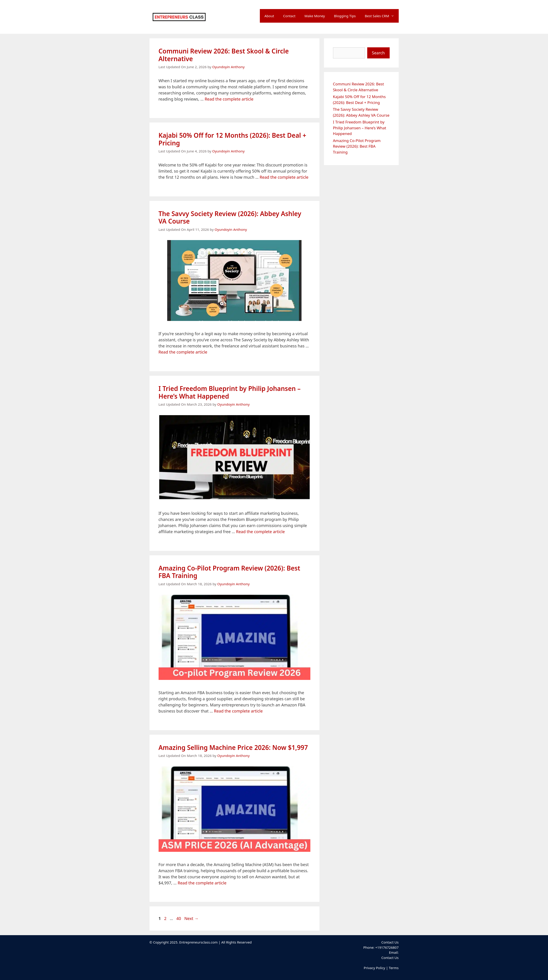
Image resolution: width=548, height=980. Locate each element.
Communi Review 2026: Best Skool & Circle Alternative (224, 55)
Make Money (314, 16)
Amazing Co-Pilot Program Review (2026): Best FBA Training (229, 572)
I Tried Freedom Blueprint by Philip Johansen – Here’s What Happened (230, 392)
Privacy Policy (374, 968)
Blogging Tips (345, 16)
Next (191, 918)
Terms (393, 968)
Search (378, 52)
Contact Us (389, 957)
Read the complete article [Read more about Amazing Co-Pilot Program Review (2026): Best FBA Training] (238, 711)
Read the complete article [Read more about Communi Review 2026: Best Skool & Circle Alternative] (229, 99)
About (269, 16)
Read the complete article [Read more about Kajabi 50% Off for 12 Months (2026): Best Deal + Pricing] (284, 177)
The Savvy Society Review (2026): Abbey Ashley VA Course (230, 217)
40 (179, 918)
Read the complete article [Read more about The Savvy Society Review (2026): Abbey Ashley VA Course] (183, 352)
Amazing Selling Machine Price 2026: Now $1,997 (233, 747)
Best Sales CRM (381, 16)
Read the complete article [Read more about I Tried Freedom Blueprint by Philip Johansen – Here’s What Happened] (260, 531)
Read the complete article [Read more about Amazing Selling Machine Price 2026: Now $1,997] (202, 883)
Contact (289, 16)
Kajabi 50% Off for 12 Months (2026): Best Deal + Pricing (232, 139)
